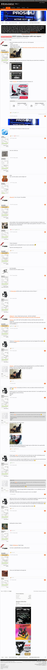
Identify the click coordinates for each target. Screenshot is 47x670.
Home (4, 7)
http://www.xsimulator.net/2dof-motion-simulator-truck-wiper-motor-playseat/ (25, 317)
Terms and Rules (39, 661)
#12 (44, 383)
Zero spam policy (38, 34)
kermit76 (3, 183)
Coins (5, 375)
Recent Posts (3, 9)
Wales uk (7, 306)
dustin (2, 578)
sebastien (3, 230)
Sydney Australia (6, 165)
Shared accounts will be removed (26, 34)
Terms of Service (3, 664)
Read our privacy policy (39, 0)
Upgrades (18, 7)
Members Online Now (21, 601)
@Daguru (12, 319)
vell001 (2, 136)
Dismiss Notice (45, 26)
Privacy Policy (44, 661)
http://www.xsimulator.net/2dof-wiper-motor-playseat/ (33, 47)
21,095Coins (5, 331)
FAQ (27, 7)
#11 (44, 350)
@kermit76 (12, 197)
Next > (10, 39)
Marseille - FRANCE (5, 330)
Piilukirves (3, 531)
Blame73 (3, 276)
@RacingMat (13, 291)
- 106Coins (5, 582)
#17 (44, 510)
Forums (8, 7)
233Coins (5, 307)
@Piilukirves (15, 545)
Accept (45, 0)
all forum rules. (34, 32)
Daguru (2, 299)
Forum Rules (42, 34)
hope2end (29, 598)
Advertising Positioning (38, 664)
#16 (44, 494)
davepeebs (3, 158)
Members (23, 7)
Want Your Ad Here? (19, 607)
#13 (44, 397)
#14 (44, 451)
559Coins (5, 141)
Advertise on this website (4, 667)
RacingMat (3, 50)
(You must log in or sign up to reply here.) (40, 591)
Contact (2, 668)
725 (7, 303)
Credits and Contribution (4, 666)
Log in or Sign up (42, 2)
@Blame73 (12, 316)
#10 (44, 328)
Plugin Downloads (33, 34)
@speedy (15, 81)
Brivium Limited (44, 663)
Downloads (13, 7)
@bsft (15, 387)
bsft (2, 373)
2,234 (7, 328)
